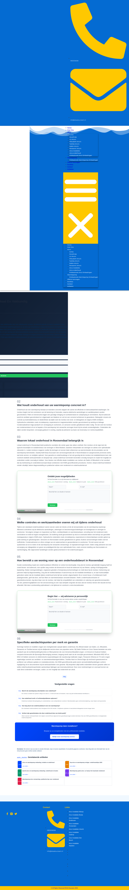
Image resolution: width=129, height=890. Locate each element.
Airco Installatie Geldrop (76, 838)
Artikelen (70, 171)
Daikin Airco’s (73, 147)
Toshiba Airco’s (74, 144)
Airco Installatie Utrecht (76, 835)
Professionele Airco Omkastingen (80, 156)
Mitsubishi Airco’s (75, 142)
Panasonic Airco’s (75, 149)
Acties (71, 135)
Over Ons (70, 130)
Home (69, 128)
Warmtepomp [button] (72, 159)
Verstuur (52, 510)
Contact (69, 168)
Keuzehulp (72, 137)
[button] (81, 210)
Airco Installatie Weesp (76, 817)
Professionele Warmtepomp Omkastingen (84, 161)
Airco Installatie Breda (75, 821)
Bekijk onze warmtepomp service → (64, 741)
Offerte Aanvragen (73, 163)
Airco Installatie (74, 152)
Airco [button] (69, 133)
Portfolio (70, 166)
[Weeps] (97, 822)
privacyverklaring (89, 514)
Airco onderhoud (75, 154)
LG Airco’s (72, 140)
